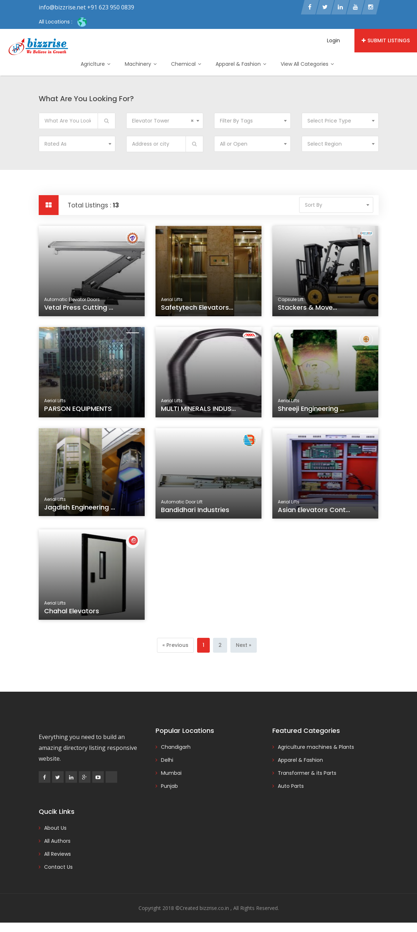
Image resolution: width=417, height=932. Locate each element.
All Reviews (57, 854)
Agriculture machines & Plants (316, 747)
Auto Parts (291, 786)
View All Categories (307, 64)
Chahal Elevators (73, 613)
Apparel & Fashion (241, 64)
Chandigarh (176, 747)
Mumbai (171, 773)
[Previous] (175, 645)
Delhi (167, 760)
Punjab (169, 786)
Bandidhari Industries (195, 511)
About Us (55, 828)
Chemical (186, 64)
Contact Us (58, 867)
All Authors (57, 841)
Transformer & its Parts (307, 773)
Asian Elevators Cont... (314, 511)
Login (333, 40)
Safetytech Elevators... (197, 307)
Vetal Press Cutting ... (78, 307)
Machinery (141, 64)
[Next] (243, 645)
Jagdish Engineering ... (80, 509)
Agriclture (95, 64)
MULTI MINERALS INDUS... (198, 410)
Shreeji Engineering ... (311, 410)
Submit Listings (386, 40)
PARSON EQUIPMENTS (79, 410)
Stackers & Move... (307, 307)
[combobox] (164, 121)
